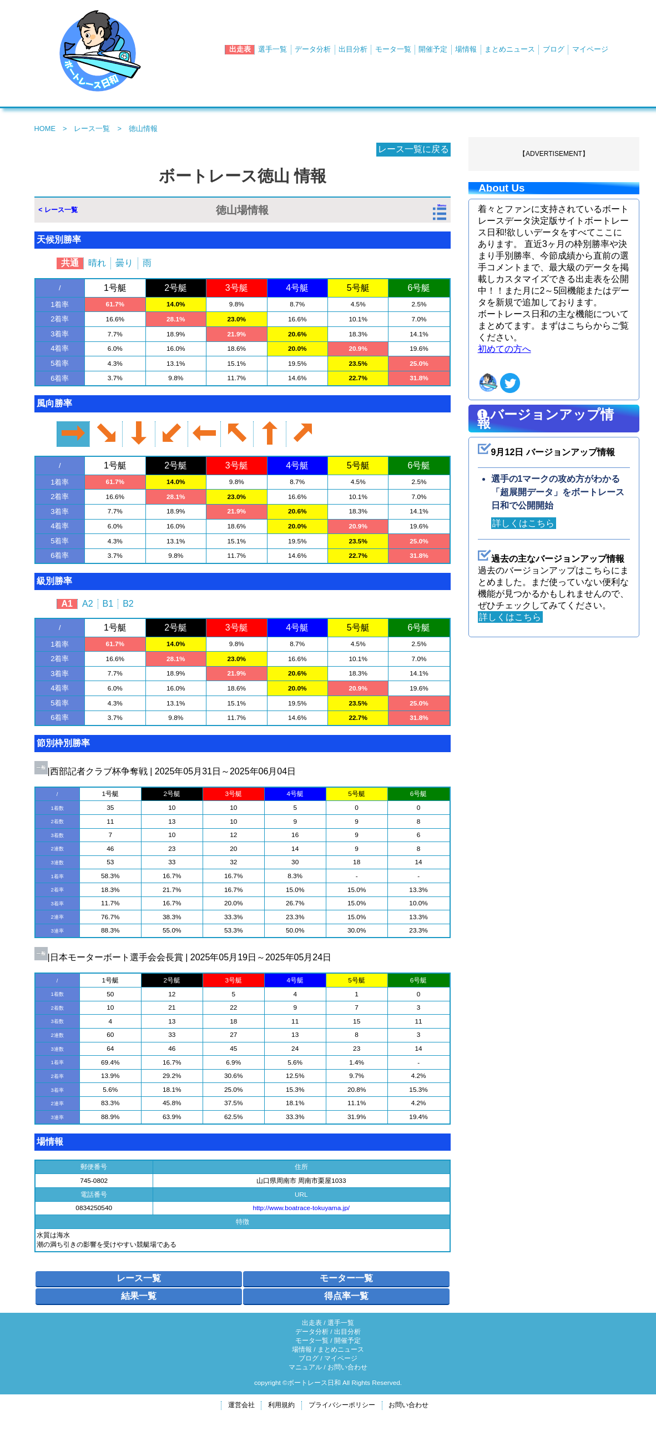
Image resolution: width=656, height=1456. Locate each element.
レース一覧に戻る (412, 149)
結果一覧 (139, 1296)
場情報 (466, 49)
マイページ (590, 49)
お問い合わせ (347, 1367)
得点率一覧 (346, 1296)
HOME (44, 128)
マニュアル (305, 1367)
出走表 (240, 49)
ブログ (553, 49)
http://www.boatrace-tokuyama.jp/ (301, 1208)
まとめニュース (510, 49)
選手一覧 (272, 49)
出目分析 (353, 49)
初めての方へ (504, 349)
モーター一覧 (346, 1278)
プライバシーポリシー (342, 1405)
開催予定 (432, 49)
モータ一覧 (393, 49)
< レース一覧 (57, 210)
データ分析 (313, 49)
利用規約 (281, 1405)
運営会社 (241, 1405)
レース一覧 (92, 128)
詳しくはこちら (525, 523)
